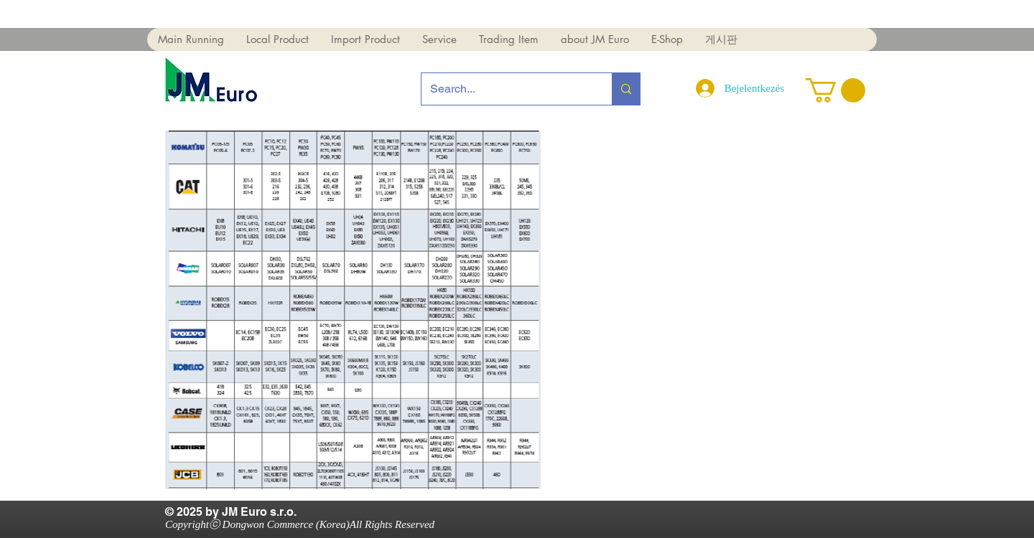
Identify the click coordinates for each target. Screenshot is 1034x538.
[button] (191, 39)
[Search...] (506, 89)
